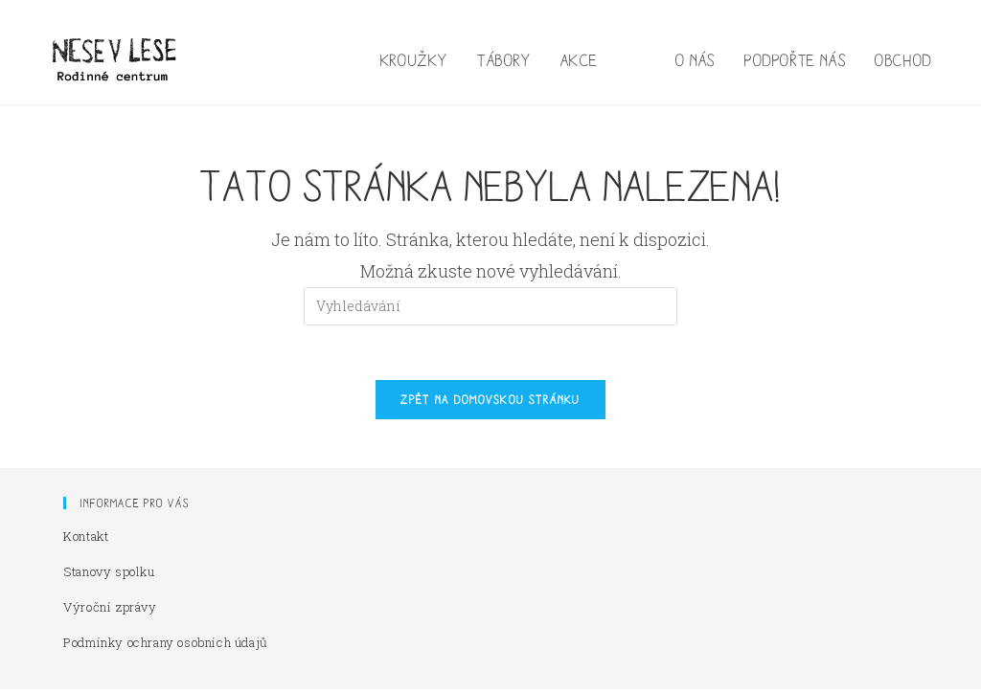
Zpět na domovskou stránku (490, 403)
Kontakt (85, 539)
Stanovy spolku (108, 575)
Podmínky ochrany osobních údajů (165, 646)
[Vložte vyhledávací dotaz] (490, 306)
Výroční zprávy (109, 610)
